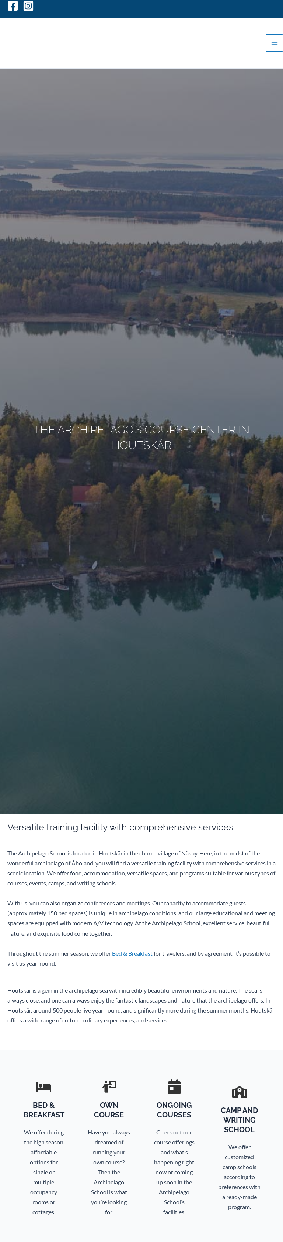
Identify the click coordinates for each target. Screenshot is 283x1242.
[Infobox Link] (43, 1152)
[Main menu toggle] (274, 43)
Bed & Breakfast (132, 953)
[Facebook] (12, 5)
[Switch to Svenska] (266, 5)
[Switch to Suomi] (245, 5)
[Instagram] (28, 5)
